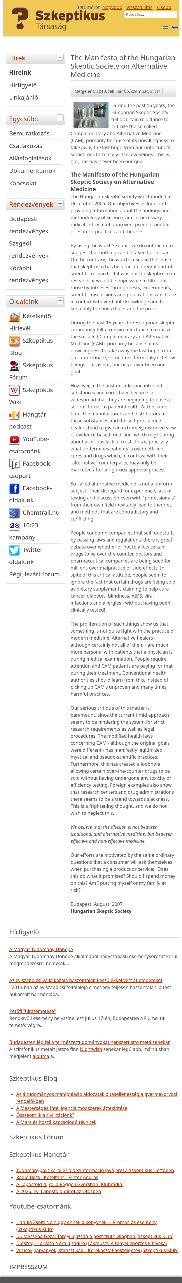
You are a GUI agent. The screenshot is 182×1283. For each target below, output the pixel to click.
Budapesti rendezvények (28, 225)
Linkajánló (23, 97)
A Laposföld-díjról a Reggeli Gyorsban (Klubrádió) (70, 1184)
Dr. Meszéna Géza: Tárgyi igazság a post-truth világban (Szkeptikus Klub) (95, 1236)
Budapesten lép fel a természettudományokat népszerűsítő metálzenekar (89, 1042)
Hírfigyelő (23, 85)
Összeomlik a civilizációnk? (45, 1115)
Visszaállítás (139, 7)
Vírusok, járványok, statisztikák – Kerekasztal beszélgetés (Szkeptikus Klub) (97, 1250)
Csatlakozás (25, 146)
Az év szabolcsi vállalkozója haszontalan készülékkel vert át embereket (85, 980)
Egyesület (37, 118)
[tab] (61, 57)
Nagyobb (112, 7)
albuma (41, 1056)
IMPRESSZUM (28, 1267)
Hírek (37, 57)
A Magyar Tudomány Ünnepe (41, 949)
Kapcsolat (22, 183)
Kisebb (164, 7)
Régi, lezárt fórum (34, 574)
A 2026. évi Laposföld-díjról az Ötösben (58, 1191)
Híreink (20, 72)
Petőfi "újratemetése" (32, 1011)
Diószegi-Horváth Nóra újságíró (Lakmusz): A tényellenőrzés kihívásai (91, 1243)
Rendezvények (37, 204)
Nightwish (91, 1049)
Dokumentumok (32, 170)
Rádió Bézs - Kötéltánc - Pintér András (57, 1177)
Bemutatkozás (29, 133)
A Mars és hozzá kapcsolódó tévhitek (56, 1122)
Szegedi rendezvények (28, 249)
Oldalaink (37, 301)
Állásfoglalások (30, 158)
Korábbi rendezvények (28, 274)
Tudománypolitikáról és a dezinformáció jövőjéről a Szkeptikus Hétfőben (95, 1170)
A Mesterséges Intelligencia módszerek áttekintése (71, 1108)
